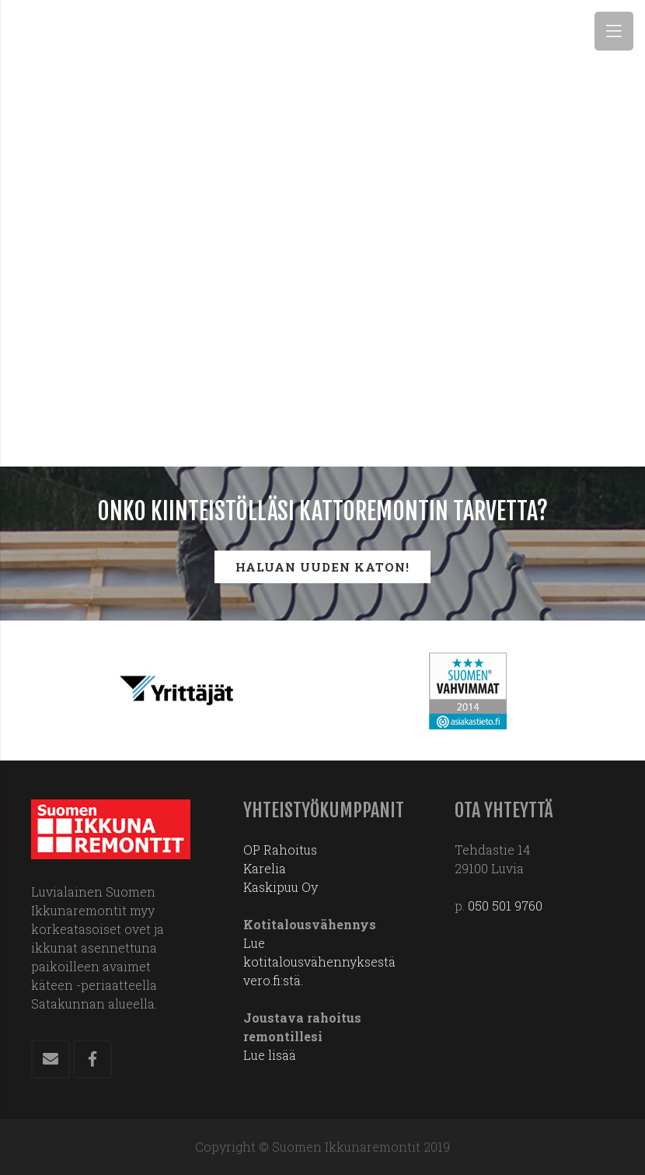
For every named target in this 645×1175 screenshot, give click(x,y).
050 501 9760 (505, 905)
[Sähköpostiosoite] (50, 1059)
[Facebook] (92, 1059)
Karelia (264, 868)
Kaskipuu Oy (280, 887)
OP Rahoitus (280, 849)
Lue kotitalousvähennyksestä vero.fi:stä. (319, 961)
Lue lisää (269, 1055)
